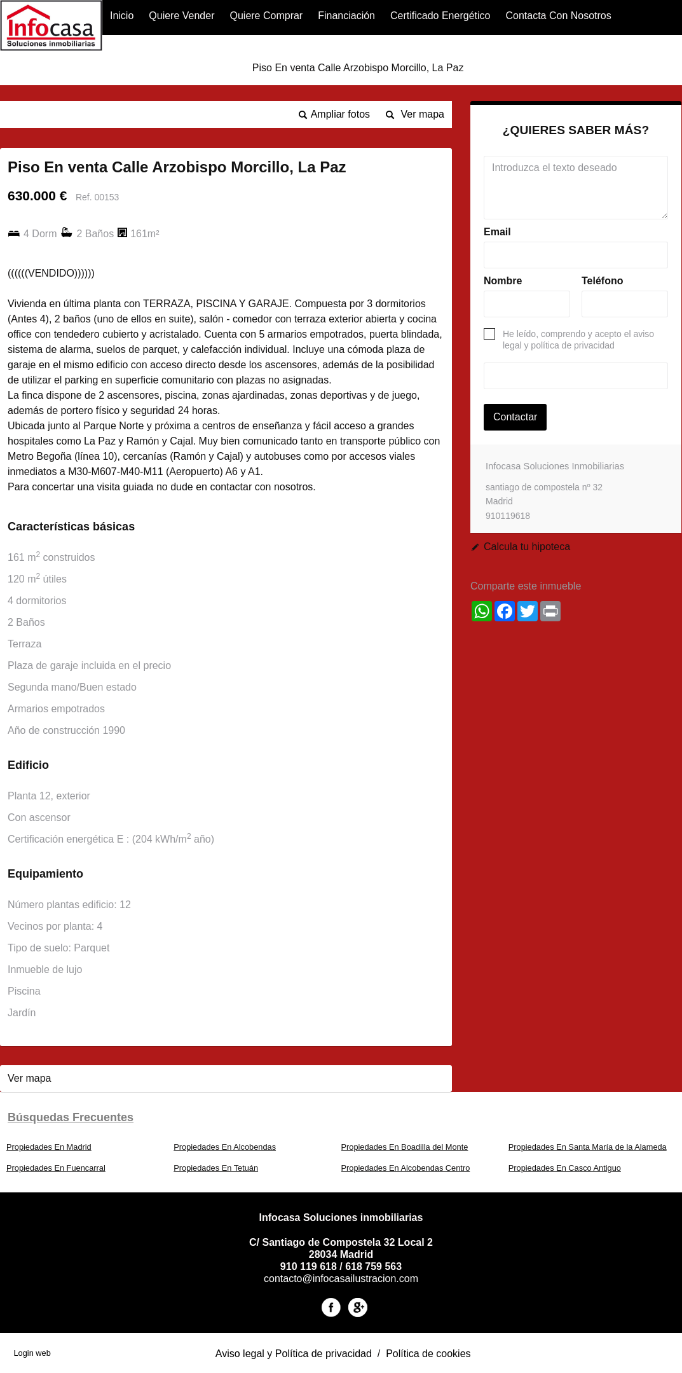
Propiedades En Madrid (49, 1147)
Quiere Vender (181, 15)
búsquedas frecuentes (70, 1117)
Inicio (121, 15)
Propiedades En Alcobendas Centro (405, 1168)
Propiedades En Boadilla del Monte (404, 1147)
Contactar (515, 416)
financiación (346, 15)
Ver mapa (422, 114)
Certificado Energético (440, 15)
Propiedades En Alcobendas (225, 1147)
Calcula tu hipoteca (527, 546)
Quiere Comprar (266, 15)
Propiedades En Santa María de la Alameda (587, 1147)
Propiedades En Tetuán (216, 1168)
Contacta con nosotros (558, 15)
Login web (31, 1353)
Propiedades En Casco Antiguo (564, 1168)
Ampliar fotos (340, 114)
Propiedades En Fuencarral (56, 1168)
